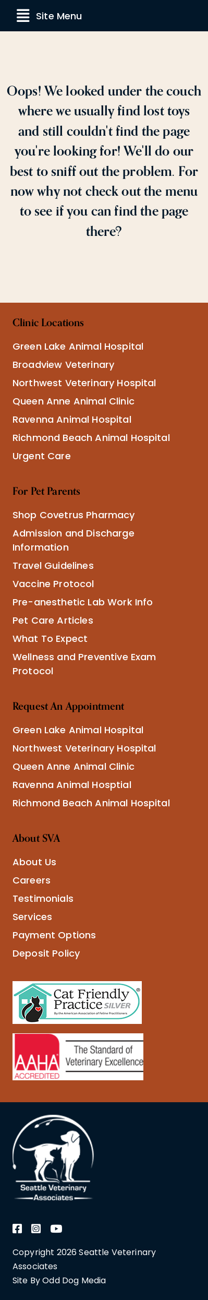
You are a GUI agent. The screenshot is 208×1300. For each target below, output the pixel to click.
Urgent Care (42, 455)
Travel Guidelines (53, 565)
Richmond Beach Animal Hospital (91, 437)
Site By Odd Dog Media (59, 1280)
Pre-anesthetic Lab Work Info (83, 602)
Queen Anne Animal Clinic (73, 401)
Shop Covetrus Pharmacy (74, 514)
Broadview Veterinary (63, 364)
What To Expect (50, 638)
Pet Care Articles (53, 620)
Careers (32, 880)
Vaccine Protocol (53, 583)
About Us (34, 861)
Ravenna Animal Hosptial (72, 784)
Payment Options (54, 934)
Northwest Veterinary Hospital (84, 382)
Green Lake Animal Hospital (78, 346)
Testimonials (43, 898)
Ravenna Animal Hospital (72, 419)
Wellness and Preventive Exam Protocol (84, 663)
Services (32, 916)
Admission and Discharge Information (73, 540)
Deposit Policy (46, 953)
